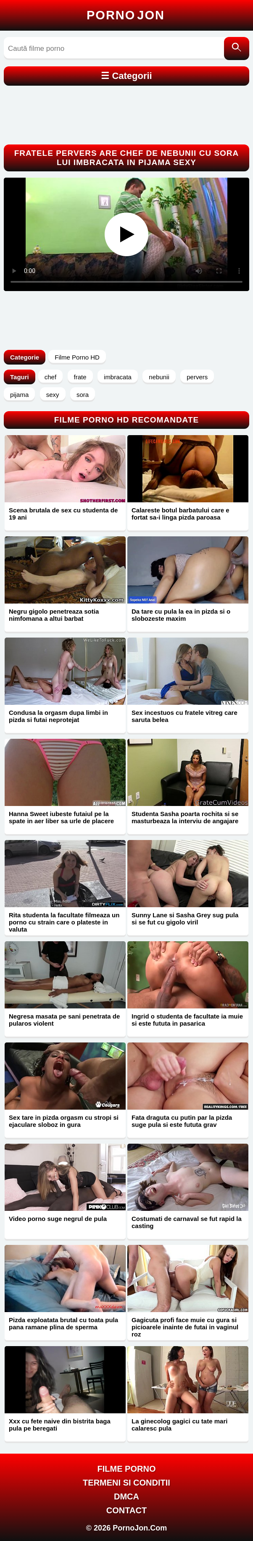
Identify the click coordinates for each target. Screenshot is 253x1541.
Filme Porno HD (77, 357)
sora (82, 394)
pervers (197, 377)
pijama (19, 394)
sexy (52, 394)
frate (80, 377)
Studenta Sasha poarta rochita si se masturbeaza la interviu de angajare (185, 817)
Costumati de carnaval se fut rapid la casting (187, 1222)
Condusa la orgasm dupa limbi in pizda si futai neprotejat (58, 716)
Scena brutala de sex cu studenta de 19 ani (63, 514)
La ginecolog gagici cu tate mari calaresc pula (179, 1425)
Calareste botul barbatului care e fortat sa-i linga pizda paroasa (180, 514)
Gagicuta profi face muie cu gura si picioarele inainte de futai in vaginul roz (185, 1327)
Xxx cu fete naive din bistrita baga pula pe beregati (60, 1425)
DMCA (126, 1496)
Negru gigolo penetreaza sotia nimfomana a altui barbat (54, 615)
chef (50, 377)
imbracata (118, 377)
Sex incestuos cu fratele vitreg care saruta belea (184, 716)
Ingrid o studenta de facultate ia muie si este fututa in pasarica (187, 1020)
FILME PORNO (127, 1468)
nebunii (159, 377)
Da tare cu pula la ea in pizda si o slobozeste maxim (181, 615)
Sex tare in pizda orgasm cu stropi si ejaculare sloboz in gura (64, 1121)
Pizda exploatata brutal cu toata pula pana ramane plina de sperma (63, 1323)
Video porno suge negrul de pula (58, 1218)
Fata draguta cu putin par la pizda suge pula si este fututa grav (182, 1121)
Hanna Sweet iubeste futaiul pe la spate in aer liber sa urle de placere (61, 817)
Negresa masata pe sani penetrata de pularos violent (64, 1020)
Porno (126, 15)
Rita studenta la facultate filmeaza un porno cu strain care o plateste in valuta (64, 922)
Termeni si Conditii (126, 1482)
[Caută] (236, 48)
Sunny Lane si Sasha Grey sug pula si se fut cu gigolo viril (185, 918)
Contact (126, 1510)
